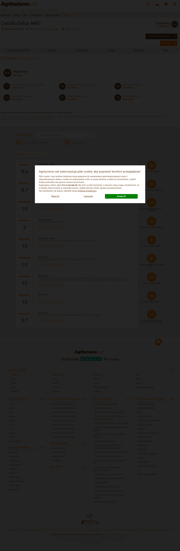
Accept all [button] (121, 196)
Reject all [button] (55, 196)
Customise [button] (88, 196)
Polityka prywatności (87, 191)
